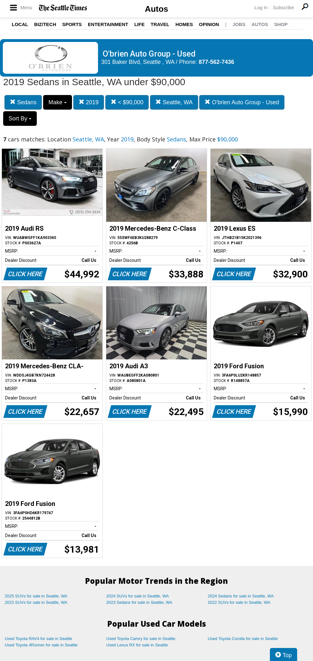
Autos (156, 9)
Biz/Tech (45, 24)
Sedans (23, 102)
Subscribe (283, 7)
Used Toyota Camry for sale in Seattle (140, 638)
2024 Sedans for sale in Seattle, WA (241, 596)
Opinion (209, 24)
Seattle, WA (173, 102)
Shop (281, 24)
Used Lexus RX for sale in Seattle (137, 645)
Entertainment (108, 24)
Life (139, 24)
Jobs (238, 24)
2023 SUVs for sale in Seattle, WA (36, 602)
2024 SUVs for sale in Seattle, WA (137, 596)
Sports (72, 24)
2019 (89, 102)
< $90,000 (127, 102)
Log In (261, 7)
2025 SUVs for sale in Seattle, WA (36, 596)
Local (20, 24)
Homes (184, 24)
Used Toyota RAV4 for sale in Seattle (38, 638)
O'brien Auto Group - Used (242, 102)
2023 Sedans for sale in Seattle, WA (139, 602)
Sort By (20, 118)
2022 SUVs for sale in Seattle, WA (239, 602)
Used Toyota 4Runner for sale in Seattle (41, 645)
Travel (160, 24)
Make (58, 102)
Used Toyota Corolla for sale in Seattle (243, 638)
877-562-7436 (216, 62)
